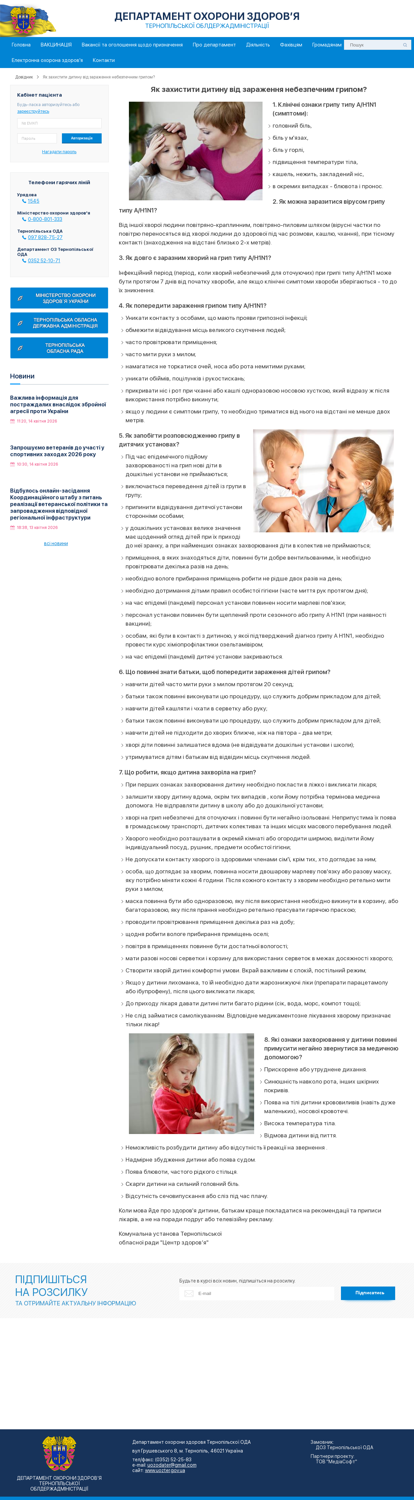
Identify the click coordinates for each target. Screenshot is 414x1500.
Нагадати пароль (59, 151)
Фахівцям (291, 45)
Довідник (24, 77)
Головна (21, 45)
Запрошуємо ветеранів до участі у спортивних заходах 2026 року (57, 451)
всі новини (56, 543)
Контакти (104, 60)
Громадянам (327, 45)
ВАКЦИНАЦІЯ (56, 45)
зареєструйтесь (33, 111)
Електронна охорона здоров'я (47, 60)
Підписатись (369, 1293)
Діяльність (258, 45)
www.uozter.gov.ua (165, 1470)
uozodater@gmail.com (172, 1465)
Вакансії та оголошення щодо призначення (132, 45)
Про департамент (214, 45)
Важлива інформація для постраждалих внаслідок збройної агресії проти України (58, 404)
